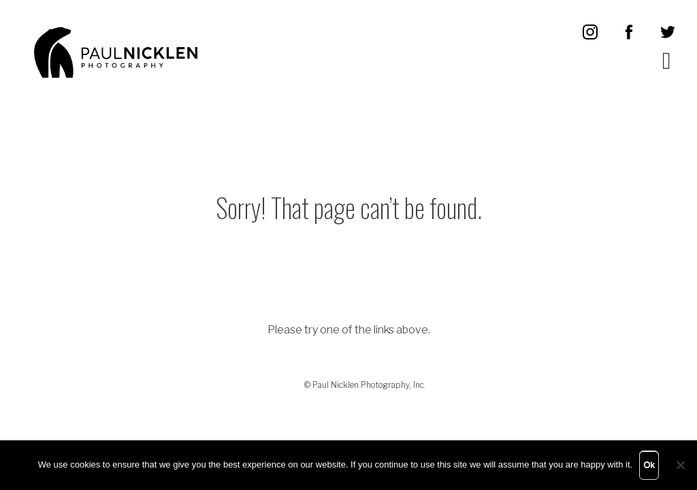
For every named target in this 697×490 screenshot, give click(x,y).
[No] (680, 465)
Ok (649, 464)
